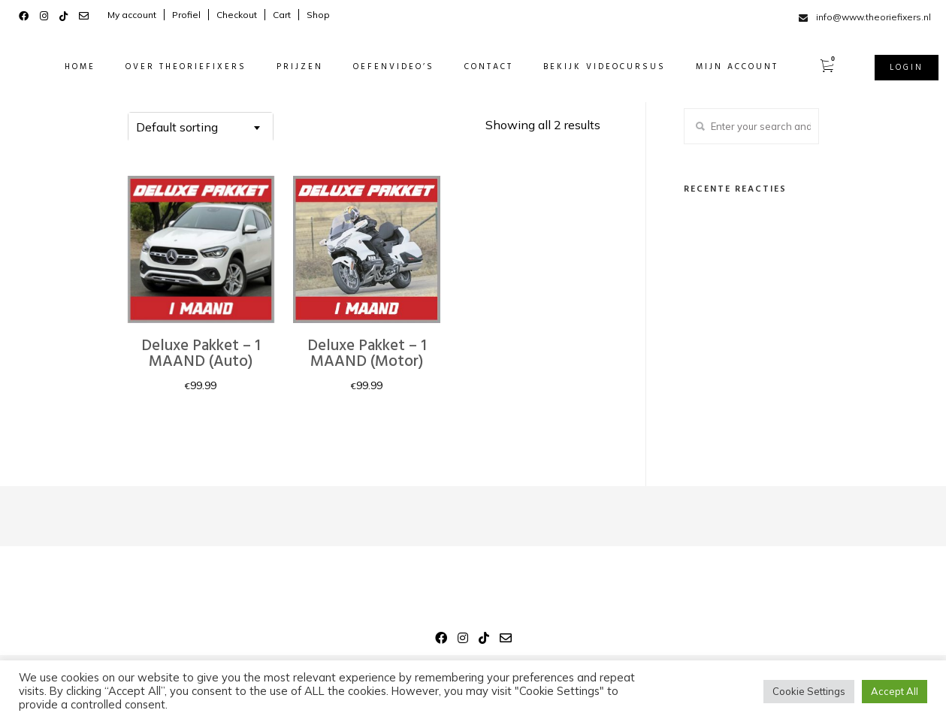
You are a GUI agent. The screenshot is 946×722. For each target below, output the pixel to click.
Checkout (236, 14)
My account (131, 14)
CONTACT (473, 67)
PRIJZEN (284, 67)
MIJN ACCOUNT (722, 67)
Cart (282, 14)
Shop (318, 14)
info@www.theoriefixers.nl (873, 17)
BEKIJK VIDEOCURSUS (589, 67)
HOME (65, 67)
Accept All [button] (894, 691)
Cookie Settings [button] (808, 691)
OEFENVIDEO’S (378, 67)
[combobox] (201, 127)
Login (891, 67)
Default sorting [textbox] (177, 126)
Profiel (186, 14)
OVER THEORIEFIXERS (170, 67)
